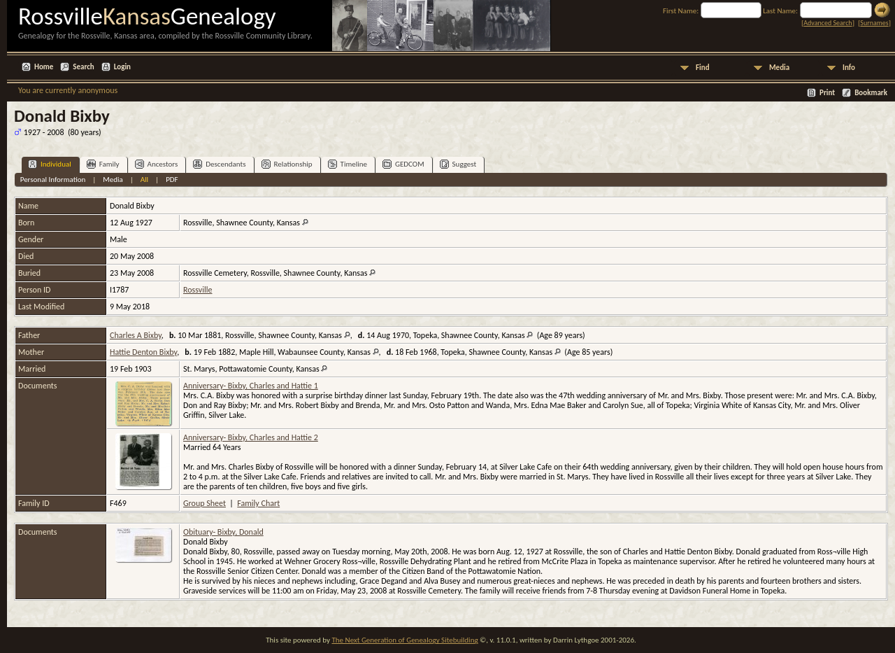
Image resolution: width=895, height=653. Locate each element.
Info (849, 67)
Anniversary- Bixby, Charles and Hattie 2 (250, 437)
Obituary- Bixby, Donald (223, 532)
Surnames (874, 22)
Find (703, 67)
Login (122, 66)
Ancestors (156, 164)
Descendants (219, 164)
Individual (49, 164)
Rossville (197, 290)
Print (827, 92)
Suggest (458, 164)
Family (103, 164)
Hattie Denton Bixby (143, 352)
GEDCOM (403, 164)
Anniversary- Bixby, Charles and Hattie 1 (250, 386)
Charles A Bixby (136, 335)
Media (779, 67)
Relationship (287, 164)
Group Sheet (204, 503)
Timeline (347, 164)
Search (83, 66)
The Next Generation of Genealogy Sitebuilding (404, 640)
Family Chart (258, 503)
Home (43, 66)
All (144, 179)
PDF (172, 179)
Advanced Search (827, 22)
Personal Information (53, 179)
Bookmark (870, 92)
